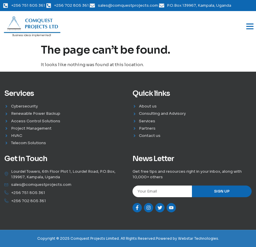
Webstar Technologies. (198, 238)
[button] (250, 26)
